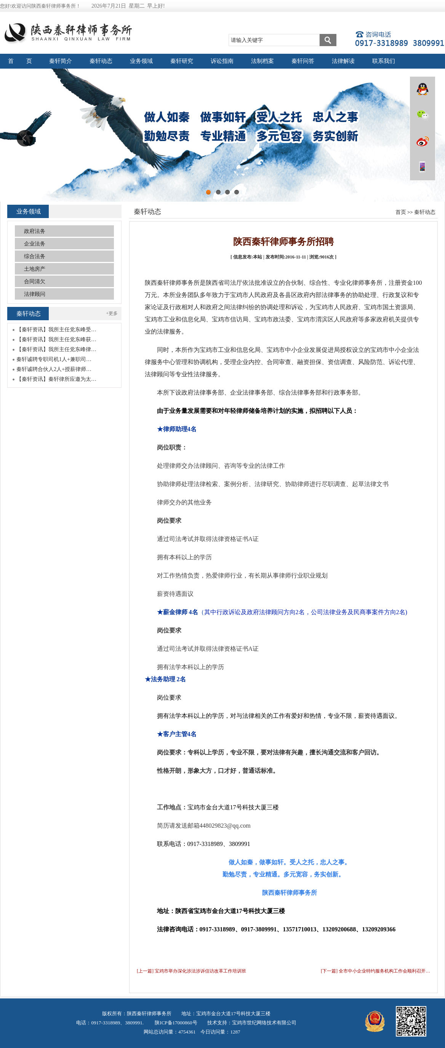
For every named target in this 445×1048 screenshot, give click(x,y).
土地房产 (34, 269)
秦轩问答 (302, 61)
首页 (400, 212)
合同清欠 (34, 281)
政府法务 (34, 231)
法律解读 (343, 61)
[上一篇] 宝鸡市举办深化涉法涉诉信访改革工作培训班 (191, 971)
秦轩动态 (101, 61)
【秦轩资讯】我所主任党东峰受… (56, 329)
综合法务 (34, 256)
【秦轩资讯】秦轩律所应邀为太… (56, 379)
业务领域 (141, 61)
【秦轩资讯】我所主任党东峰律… (56, 349)
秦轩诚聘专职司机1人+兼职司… (53, 359)
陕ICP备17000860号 (175, 1023)
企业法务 (34, 244)
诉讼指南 (222, 61)
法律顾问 (34, 294)
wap (422, 167)
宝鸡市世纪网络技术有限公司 (264, 1023)
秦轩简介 (60, 61)
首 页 (20, 61)
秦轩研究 (181, 61)
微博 (422, 141)
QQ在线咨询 (422, 89)
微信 (422, 115)
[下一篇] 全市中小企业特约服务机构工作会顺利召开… (375, 971)
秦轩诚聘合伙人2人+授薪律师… (53, 369)
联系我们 (383, 61)
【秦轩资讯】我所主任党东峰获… (56, 339)
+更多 (112, 313)
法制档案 (262, 61)
